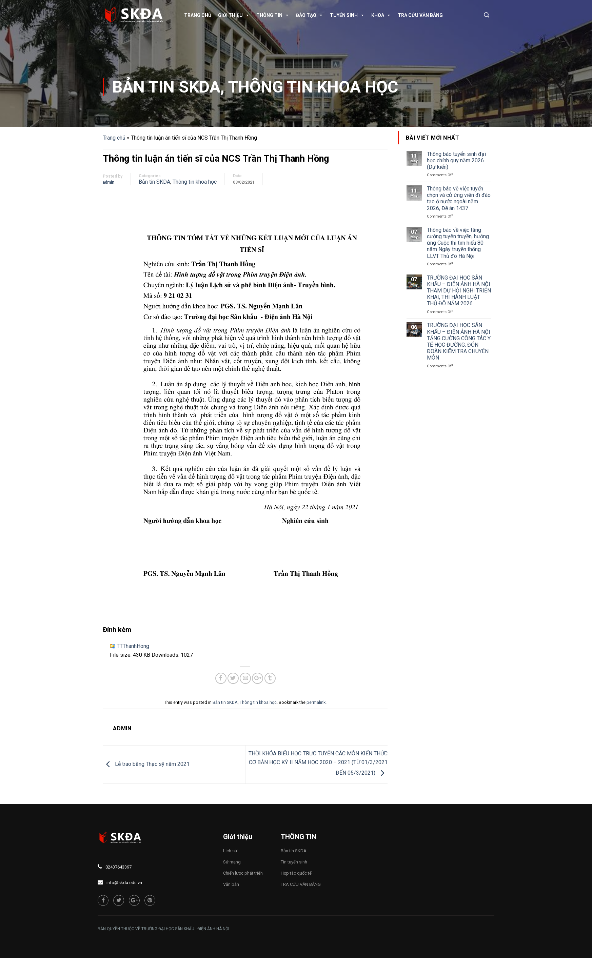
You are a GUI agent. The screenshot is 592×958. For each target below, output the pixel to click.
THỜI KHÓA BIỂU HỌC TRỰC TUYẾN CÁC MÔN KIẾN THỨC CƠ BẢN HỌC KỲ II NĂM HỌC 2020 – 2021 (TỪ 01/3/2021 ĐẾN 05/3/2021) (318, 763)
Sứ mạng (232, 861)
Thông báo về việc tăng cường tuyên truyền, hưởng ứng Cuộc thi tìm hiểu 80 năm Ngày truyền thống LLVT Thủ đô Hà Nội (458, 243)
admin (108, 182)
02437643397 (118, 867)
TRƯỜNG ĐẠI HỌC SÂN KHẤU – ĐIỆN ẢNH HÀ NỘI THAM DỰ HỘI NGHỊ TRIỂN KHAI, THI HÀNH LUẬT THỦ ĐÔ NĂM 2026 (459, 290)
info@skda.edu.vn (124, 882)
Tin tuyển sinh (294, 861)
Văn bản (231, 884)
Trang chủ (197, 15)
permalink (316, 702)
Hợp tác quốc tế (296, 873)
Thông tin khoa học (313, 87)
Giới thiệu (234, 15)
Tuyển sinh (347, 15)
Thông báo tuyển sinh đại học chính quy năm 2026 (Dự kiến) (456, 160)
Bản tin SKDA (166, 87)
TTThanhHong (133, 646)
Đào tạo (309, 15)
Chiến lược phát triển (243, 873)
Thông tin (272, 15)
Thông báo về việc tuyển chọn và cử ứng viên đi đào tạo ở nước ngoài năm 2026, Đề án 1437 (459, 198)
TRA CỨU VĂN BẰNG (420, 15)
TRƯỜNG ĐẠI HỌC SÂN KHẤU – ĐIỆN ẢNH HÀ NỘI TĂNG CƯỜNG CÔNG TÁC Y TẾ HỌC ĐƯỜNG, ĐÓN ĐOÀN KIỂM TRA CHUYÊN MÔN (459, 341)
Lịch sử (230, 850)
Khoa (381, 15)
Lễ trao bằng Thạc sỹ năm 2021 (146, 764)
